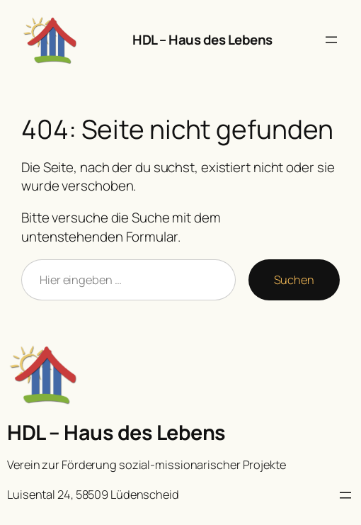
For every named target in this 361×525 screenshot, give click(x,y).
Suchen (294, 280)
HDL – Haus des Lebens (202, 39)
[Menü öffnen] (331, 39)
